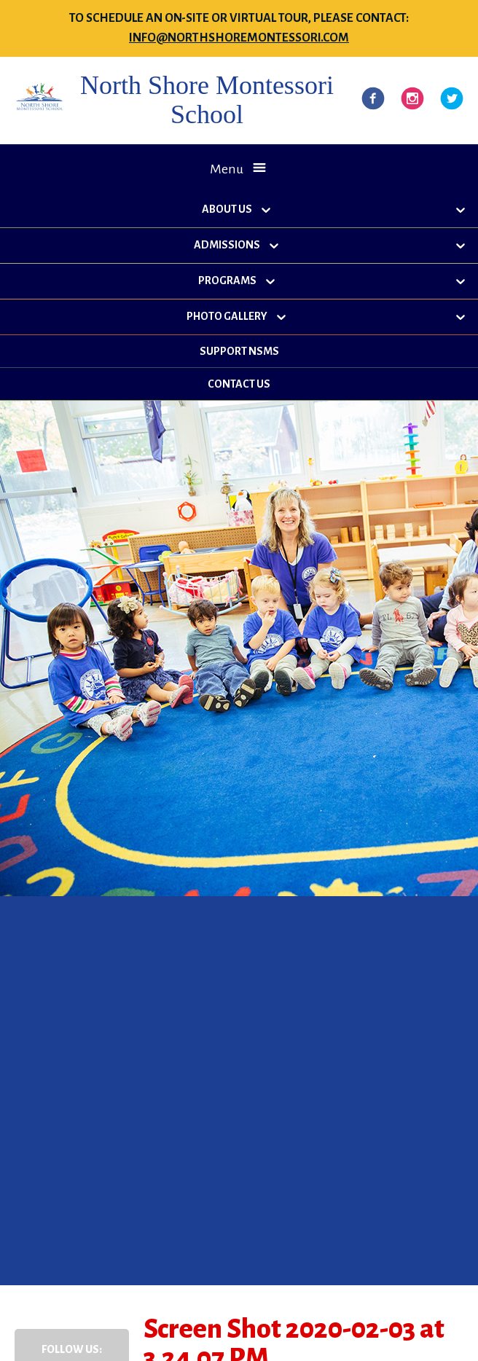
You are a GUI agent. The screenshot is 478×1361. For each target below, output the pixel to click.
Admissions (227, 245)
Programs (227, 280)
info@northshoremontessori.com (239, 37)
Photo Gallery (227, 316)
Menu (226, 169)
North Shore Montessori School (207, 100)
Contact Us (239, 384)
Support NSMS (239, 351)
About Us (227, 209)
